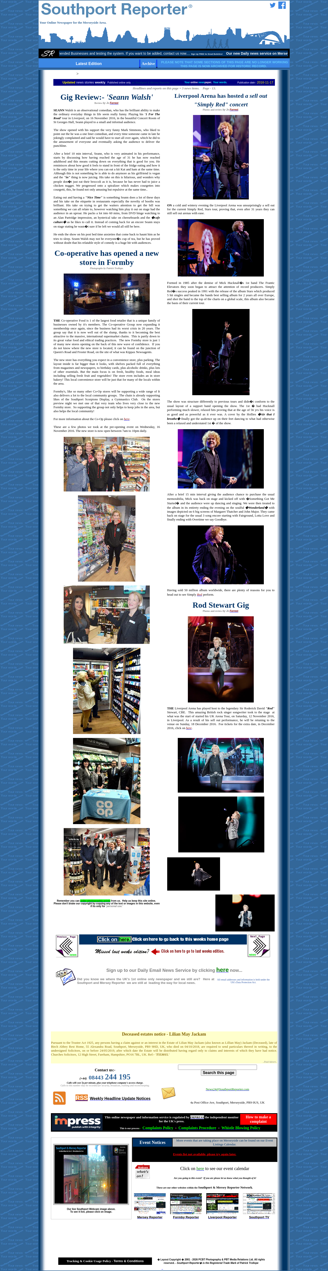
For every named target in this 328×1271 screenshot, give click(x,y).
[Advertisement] (164, 1014)
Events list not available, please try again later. (204, 1154)
